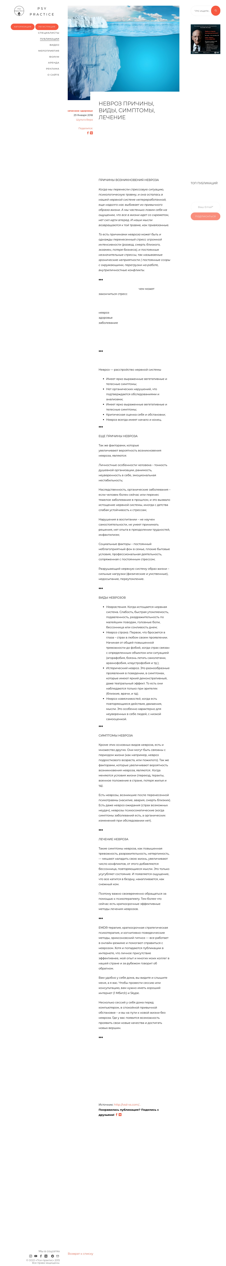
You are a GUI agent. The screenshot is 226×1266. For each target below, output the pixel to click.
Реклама (52, 68)
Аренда (53, 62)
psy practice (34, 11)
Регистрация (46, 27)
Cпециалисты (48, 32)
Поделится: (85, 128)
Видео (54, 44)
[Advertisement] (135, 150)
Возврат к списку (80, 1253)
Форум (54, 56)
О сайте (53, 74)
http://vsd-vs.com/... (127, 1104)
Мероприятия (48, 50)
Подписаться (205, 221)
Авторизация (23, 27)
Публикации (49, 38)
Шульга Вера (84, 119)
